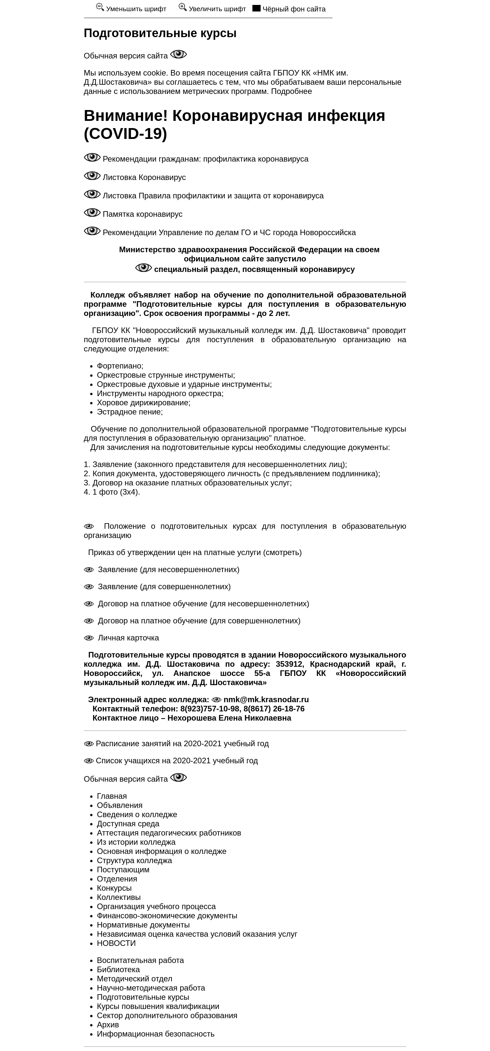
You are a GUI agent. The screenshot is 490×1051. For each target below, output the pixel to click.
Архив (108, 1024)
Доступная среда (128, 823)
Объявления (120, 805)
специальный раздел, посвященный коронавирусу (245, 269)
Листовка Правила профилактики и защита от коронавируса (204, 195)
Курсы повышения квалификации (158, 1006)
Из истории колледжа (136, 842)
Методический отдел (134, 978)
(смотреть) (281, 552)
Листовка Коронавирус (135, 177)
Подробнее (290, 91)
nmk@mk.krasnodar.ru (260, 699)
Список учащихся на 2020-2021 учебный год (171, 760)
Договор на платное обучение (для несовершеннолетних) (197, 603)
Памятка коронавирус (133, 214)
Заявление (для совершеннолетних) (157, 586)
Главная (112, 796)
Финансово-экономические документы (167, 915)
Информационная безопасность (156, 1033)
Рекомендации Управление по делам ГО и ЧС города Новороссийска (220, 232)
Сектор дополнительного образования (167, 1015)
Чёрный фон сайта (289, 9)
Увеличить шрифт (212, 7)
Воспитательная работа (140, 960)
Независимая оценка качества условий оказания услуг (197, 933)
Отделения (117, 878)
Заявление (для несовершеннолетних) (162, 569)
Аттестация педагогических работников (169, 832)
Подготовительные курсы (143, 997)
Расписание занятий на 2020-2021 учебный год (176, 743)
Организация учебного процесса (156, 906)
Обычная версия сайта (135, 55)
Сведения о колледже (137, 814)
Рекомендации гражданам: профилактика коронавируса (196, 158)
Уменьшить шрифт (131, 7)
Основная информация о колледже (162, 851)
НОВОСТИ (116, 943)
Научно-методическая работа (151, 987)
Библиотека (118, 969)
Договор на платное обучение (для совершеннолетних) (192, 620)
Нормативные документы (143, 924)
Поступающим (123, 869)
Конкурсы (114, 887)
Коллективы (119, 897)
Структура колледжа (134, 860)
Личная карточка (121, 637)
